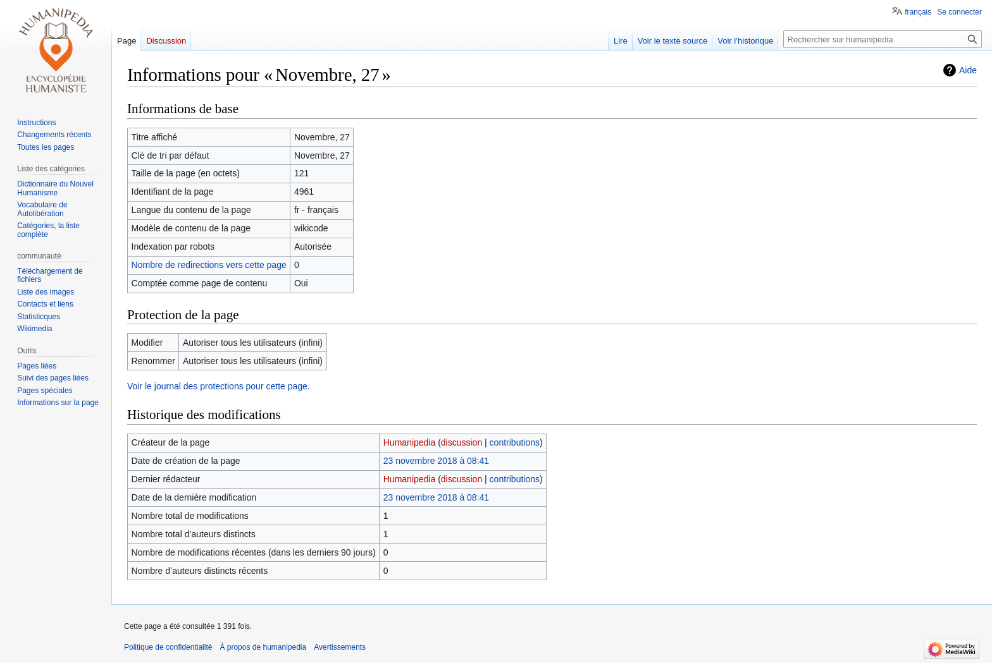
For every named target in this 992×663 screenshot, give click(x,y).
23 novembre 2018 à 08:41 (436, 461)
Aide (968, 70)
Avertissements (340, 647)
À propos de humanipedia (263, 647)
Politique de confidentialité (168, 647)
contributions (515, 442)
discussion (461, 442)
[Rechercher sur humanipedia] (882, 39)
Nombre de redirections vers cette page (209, 265)
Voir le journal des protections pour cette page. (218, 386)
